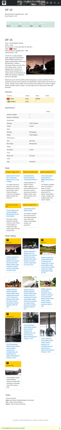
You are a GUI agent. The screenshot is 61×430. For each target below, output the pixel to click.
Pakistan (11, 101)
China (10, 98)
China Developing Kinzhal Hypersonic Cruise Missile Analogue (30, 177)
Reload (23, 428)
